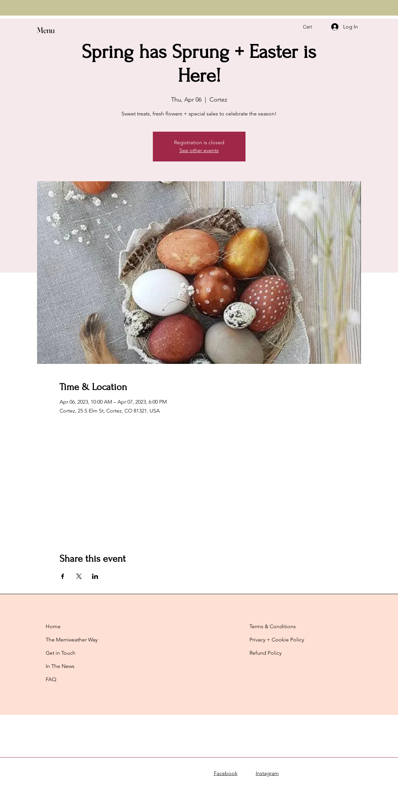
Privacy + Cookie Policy (276, 639)
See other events (199, 150)
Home (53, 626)
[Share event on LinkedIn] (95, 576)
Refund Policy (265, 653)
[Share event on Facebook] (63, 576)
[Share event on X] (79, 576)
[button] (65, 30)
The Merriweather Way (72, 639)
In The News (60, 666)
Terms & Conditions (272, 626)
